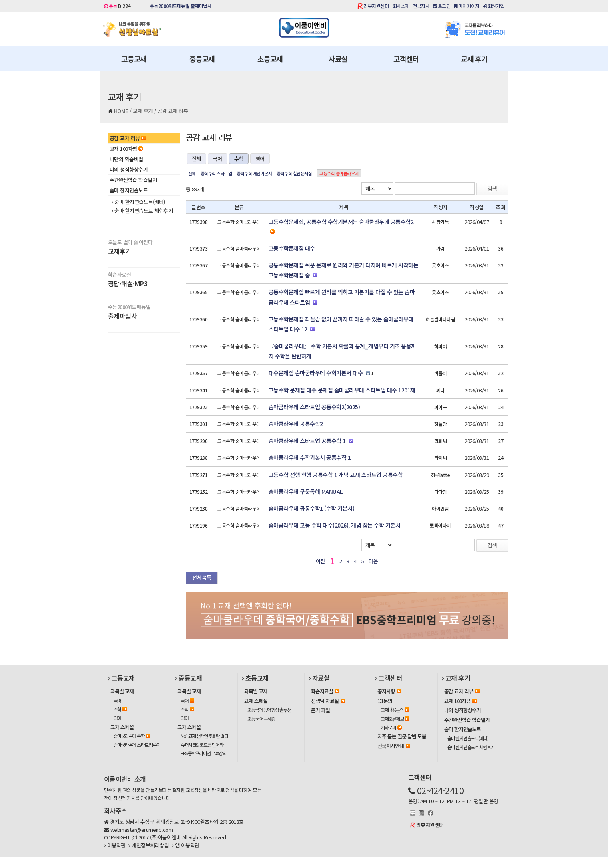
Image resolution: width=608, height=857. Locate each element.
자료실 (338, 58)
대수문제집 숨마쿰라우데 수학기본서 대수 (316, 373)
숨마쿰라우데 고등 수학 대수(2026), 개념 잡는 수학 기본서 (335, 525)
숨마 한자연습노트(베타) (138, 202)
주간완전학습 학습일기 (133, 180)
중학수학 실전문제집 (294, 173)
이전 (320, 561)
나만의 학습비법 (126, 159)
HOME (121, 111)
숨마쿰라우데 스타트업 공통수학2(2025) (314, 407)
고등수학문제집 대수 (292, 248)
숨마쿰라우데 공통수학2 (296, 424)
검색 (492, 188)
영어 (260, 158)
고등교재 (133, 58)
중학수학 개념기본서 (254, 173)
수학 (238, 158)
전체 (196, 158)
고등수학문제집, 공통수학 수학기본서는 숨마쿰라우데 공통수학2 (341, 222)
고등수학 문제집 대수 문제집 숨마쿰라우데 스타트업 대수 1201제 (342, 390)
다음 (373, 561)
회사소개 (401, 5)
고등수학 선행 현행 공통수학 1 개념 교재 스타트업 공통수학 (336, 475)
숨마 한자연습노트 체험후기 (142, 210)
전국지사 (421, 5)
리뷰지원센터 (376, 5)
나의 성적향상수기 (129, 169)
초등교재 (270, 58)
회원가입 (493, 5)
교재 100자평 (126, 148)
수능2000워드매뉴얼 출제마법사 (181, 5)
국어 (217, 158)
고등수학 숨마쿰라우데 (339, 173)
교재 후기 (474, 58)
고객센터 (406, 58)
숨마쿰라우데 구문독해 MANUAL (306, 491)
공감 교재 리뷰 (172, 111)
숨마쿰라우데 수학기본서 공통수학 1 (310, 457)
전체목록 (201, 577)
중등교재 (202, 58)
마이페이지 (467, 5)
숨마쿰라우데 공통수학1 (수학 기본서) (312, 508)
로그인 (442, 5)
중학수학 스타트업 (216, 173)
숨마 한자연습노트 (129, 190)
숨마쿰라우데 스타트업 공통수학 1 (307, 441)
